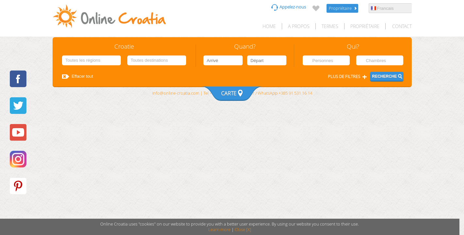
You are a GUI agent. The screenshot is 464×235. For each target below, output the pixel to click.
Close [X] (243, 229)
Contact (402, 26)
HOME (269, 26)
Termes (330, 26)
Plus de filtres (344, 76)
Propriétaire (340, 8)
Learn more (219, 229)
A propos (299, 26)
